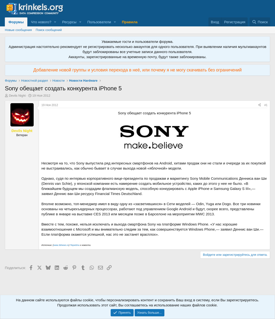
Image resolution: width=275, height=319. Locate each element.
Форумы (16, 22)
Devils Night (17, 95)
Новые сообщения (18, 30)
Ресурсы (69, 22)
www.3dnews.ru (61, 245)
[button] (55, 21)
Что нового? (41, 22)
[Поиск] (260, 21)
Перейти (74, 245)
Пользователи (99, 22)
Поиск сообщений (49, 30)
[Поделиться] (259, 105)
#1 (265, 105)
